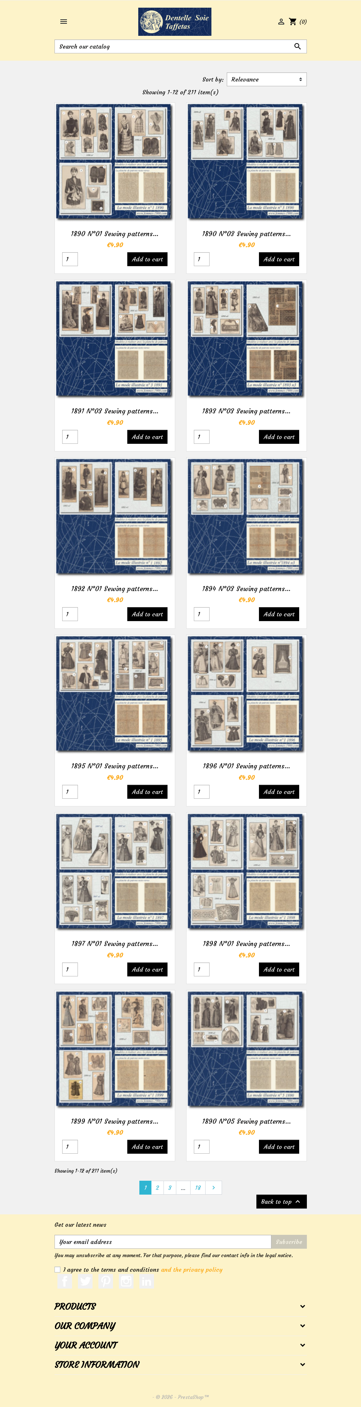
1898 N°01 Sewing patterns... (246, 943)
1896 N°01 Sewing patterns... (246, 766)
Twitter (85, 1281)
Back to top (281, 1201)
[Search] (180, 46)
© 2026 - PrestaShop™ (182, 1397)
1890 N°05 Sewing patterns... (246, 1121)
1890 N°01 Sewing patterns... (114, 234)
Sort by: (213, 79)
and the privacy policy (191, 1269)
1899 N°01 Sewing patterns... (114, 1121)
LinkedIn (146, 1281)
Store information (96, 1364)
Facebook (64, 1281)
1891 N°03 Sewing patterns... (114, 411)
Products (74, 1306)
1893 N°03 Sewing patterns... (246, 411)
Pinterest (105, 1281)
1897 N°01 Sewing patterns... (115, 943)
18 (198, 1187)
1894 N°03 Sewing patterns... (246, 589)
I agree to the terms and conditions (142, 1269)
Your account (85, 1345)
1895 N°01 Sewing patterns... (114, 766)
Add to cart (147, 259)
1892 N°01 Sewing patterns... (114, 589)
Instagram (126, 1281)
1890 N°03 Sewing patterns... (246, 234)
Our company (84, 1326)
